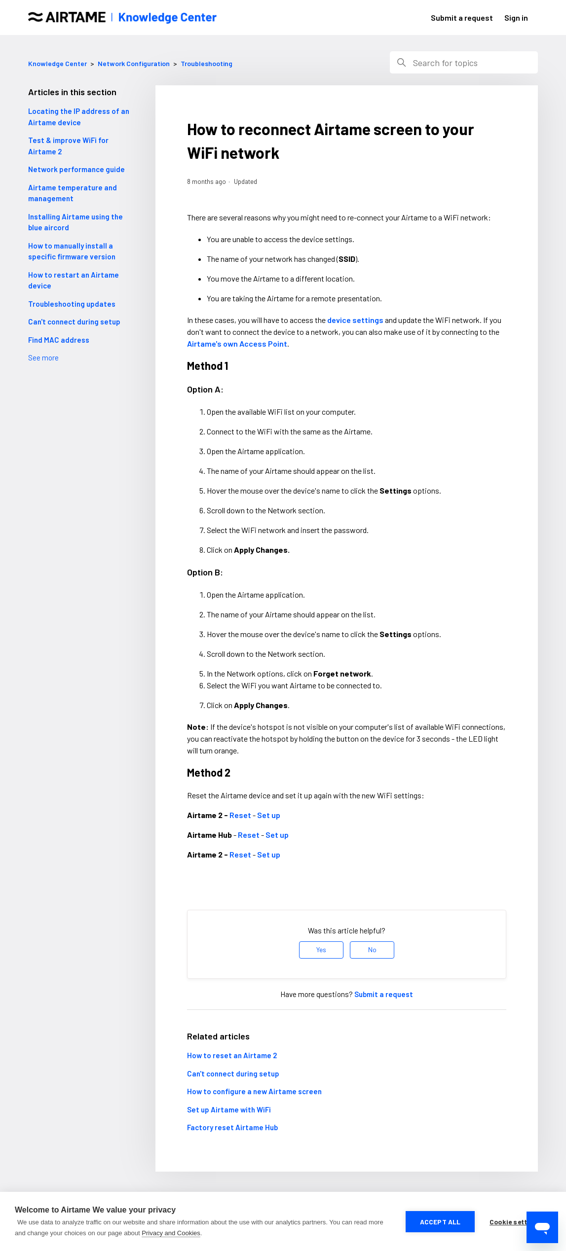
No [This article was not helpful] (372, 949)
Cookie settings (515, 1221)
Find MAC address (58, 339)
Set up (268, 815)
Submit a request (462, 17)
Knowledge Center (57, 63)
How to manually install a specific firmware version (71, 251)
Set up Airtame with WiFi (229, 1109)
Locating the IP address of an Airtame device (78, 117)
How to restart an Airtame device (73, 280)
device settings (355, 319)
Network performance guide (76, 169)
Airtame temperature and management (72, 193)
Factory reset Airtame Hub (232, 1127)
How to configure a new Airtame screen (254, 1091)
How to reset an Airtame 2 (232, 1055)
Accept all (440, 1221)
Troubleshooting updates (71, 303)
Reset (240, 815)
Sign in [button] (516, 17)
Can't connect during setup (74, 321)
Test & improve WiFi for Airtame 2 (68, 146)
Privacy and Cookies (171, 1233)
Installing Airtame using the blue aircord (75, 222)
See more (43, 357)
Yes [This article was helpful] (321, 949)
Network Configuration (134, 63)
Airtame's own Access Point (237, 343)
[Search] (464, 62)
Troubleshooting (206, 63)
